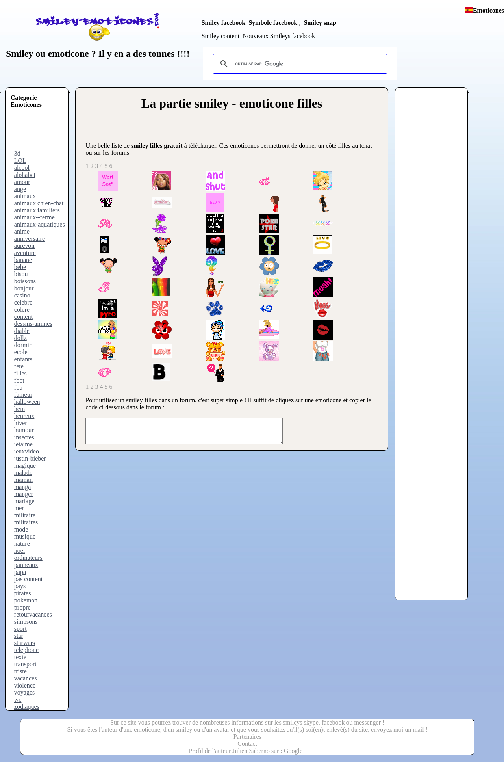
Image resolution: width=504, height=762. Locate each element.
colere (22, 309)
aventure (25, 252)
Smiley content (220, 36)
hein (19, 408)
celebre (23, 302)
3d (17, 153)
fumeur (23, 394)
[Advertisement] (42, 132)
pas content (28, 579)
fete (19, 366)
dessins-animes (33, 323)
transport (25, 664)
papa (20, 572)
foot (19, 380)
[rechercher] (299, 64)
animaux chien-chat (39, 203)
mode (21, 529)
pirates (22, 593)
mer (19, 508)
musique (24, 536)
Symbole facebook (272, 22)
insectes (24, 437)
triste (20, 671)
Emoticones (488, 10)
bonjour (24, 288)
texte (20, 657)
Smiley (19, 53)
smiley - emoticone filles (258, 103)
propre (22, 607)
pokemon (26, 600)
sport (20, 628)
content (23, 316)
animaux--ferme (34, 217)
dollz (20, 338)
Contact (247, 743)
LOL (20, 160)
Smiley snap (320, 22)
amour (22, 181)
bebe (20, 267)
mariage (24, 501)
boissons (25, 281)
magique (25, 465)
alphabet (24, 174)
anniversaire (29, 238)
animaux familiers (37, 210)
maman (23, 479)
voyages (24, 692)
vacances (25, 678)
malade (23, 472)
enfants (23, 359)
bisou (21, 274)
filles (20, 373)
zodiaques (26, 706)
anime (22, 231)
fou (18, 387)
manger (23, 494)
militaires (26, 522)
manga (22, 486)
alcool (22, 167)
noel (19, 550)
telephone (26, 650)
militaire (24, 515)
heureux (24, 416)
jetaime (23, 444)
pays (20, 586)
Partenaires (247, 736)
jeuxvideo (26, 451)
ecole (21, 352)
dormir (23, 345)
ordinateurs (28, 557)
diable (22, 330)
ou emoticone (61, 53)
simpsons (26, 621)
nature (22, 543)
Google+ (295, 750)
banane (23, 259)
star (18, 635)
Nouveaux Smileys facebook (279, 36)
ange (20, 189)
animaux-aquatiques (39, 224)
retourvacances (33, 614)
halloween (27, 401)
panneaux (26, 564)
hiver (20, 423)
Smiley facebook (224, 22)
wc (18, 699)
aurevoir (24, 245)
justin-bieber (30, 458)
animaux (25, 196)
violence (24, 685)
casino (22, 295)
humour (24, 430)
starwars (24, 642)
